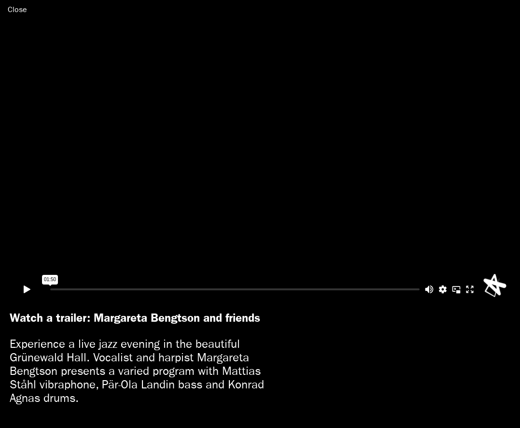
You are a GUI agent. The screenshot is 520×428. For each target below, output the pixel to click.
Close (17, 9)
